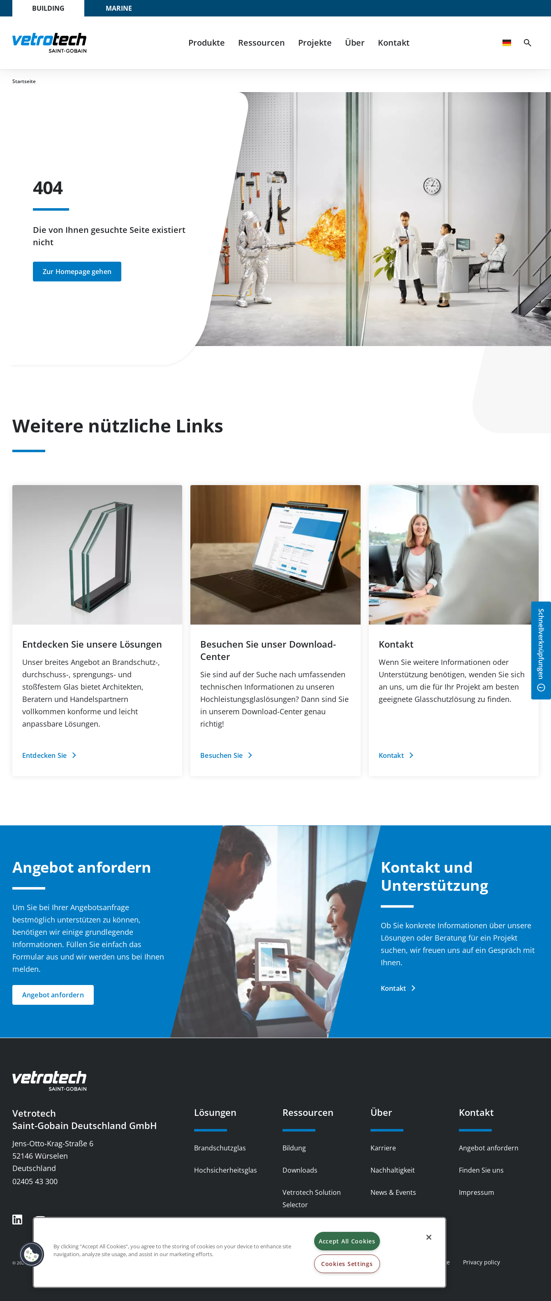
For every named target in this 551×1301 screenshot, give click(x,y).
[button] (32, 1254)
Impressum (476, 1192)
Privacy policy (481, 1262)
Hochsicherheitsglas (225, 1170)
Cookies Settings (347, 1264)
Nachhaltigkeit (392, 1170)
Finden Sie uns (481, 1170)
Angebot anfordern (489, 1147)
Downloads (299, 1170)
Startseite (24, 81)
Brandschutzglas (220, 1147)
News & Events (393, 1192)
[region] (239, 1252)
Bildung (294, 1147)
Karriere (383, 1147)
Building (48, 8)
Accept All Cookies (347, 1241)
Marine (119, 8)
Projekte (315, 42)
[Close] (429, 1237)
